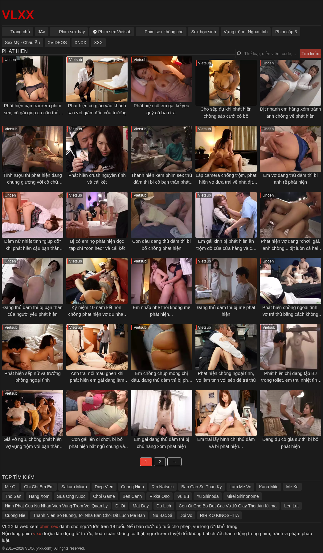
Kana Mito (268, 486)
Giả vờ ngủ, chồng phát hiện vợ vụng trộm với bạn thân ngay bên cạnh (32, 446)
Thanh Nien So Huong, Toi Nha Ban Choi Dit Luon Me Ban (89, 515)
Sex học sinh (203, 31)
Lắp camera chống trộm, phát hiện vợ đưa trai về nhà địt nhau (226, 182)
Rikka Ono (159, 496)
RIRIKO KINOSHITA (219, 515)
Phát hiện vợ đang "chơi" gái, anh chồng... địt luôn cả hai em (290, 248)
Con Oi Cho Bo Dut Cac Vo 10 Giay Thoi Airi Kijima (227, 505)
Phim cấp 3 (286, 31)
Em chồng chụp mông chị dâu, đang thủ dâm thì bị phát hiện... (161, 380)
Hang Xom (39, 496)
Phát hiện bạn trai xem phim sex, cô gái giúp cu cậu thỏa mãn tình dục (32, 112)
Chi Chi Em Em (39, 486)
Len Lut (291, 505)
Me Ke (292, 486)
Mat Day (141, 505)
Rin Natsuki (163, 486)
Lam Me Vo (240, 486)
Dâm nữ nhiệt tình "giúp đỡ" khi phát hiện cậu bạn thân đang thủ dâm (32, 248)
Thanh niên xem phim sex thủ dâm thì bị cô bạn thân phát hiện (161, 182)
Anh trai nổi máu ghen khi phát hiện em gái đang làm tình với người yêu (97, 380)
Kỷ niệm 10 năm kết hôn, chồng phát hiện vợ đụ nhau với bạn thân (97, 314)
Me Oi (10, 486)
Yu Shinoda (208, 496)
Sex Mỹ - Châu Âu (22, 42)
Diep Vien (104, 486)
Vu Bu (183, 496)
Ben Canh (132, 496)
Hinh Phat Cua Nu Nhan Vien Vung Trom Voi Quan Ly (56, 505)
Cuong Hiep (132, 486)
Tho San (13, 496)
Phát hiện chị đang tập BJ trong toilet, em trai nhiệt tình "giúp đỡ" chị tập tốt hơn (290, 380)
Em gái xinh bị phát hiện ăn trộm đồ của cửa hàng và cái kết (226, 248)
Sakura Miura (74, 486)
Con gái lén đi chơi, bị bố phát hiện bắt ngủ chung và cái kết (97, 446)
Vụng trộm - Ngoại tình (246, 31)
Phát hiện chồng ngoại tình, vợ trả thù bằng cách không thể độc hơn (290, 314)
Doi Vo (186, 515)
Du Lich (164, 505)
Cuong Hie (15, 515)
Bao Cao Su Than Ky (201, 486)
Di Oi (120, 505)
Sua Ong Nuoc (71, 496)
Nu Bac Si (162, 515)
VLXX (18, 15)
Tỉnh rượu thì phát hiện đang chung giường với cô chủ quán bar (32, 182)
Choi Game (104, 496)
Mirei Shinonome (243, 496)
